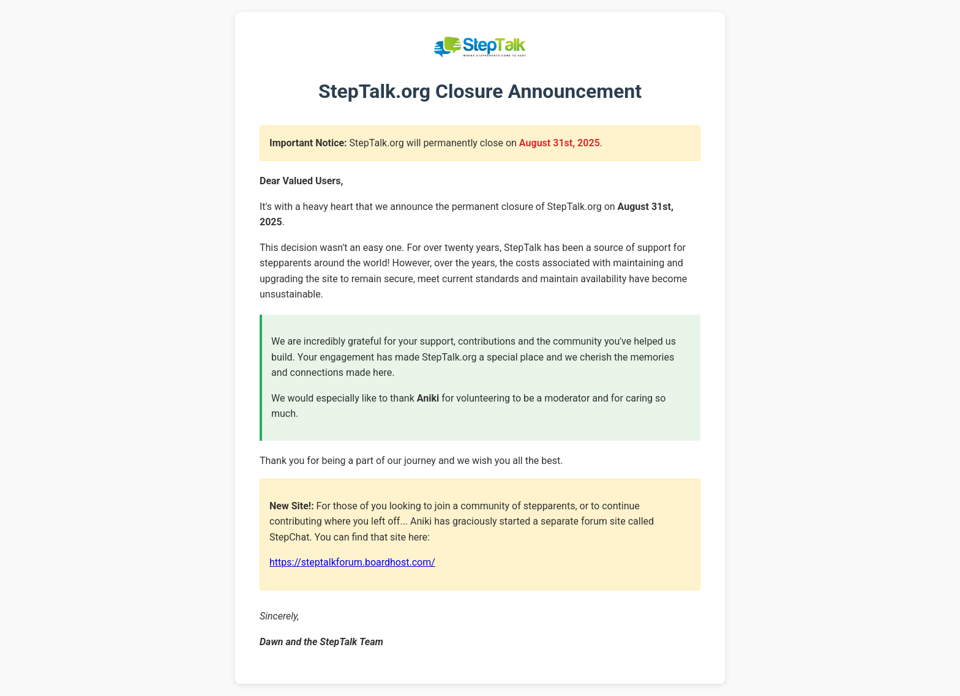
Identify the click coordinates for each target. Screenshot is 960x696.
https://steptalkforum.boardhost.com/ (352, 562)
